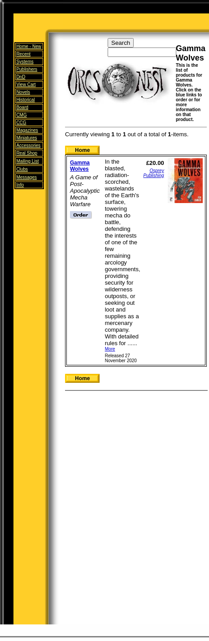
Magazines (27, 130)
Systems (24, 61)
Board (22, 107)
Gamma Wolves (80, 166)
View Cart (25, 84)
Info (20, 184)
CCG (21, 122)
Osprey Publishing (154, 173)
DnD (20, 76)
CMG (21, 115)
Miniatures (26, 137)
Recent (23, 54)
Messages (26, 177)
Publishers (26, 69)
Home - (28, 46)
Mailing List (27, 161)
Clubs (22, 169)
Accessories (28, 145)
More (110, 348)
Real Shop (26, 153)
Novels (23, 92)
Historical (25, 99)
